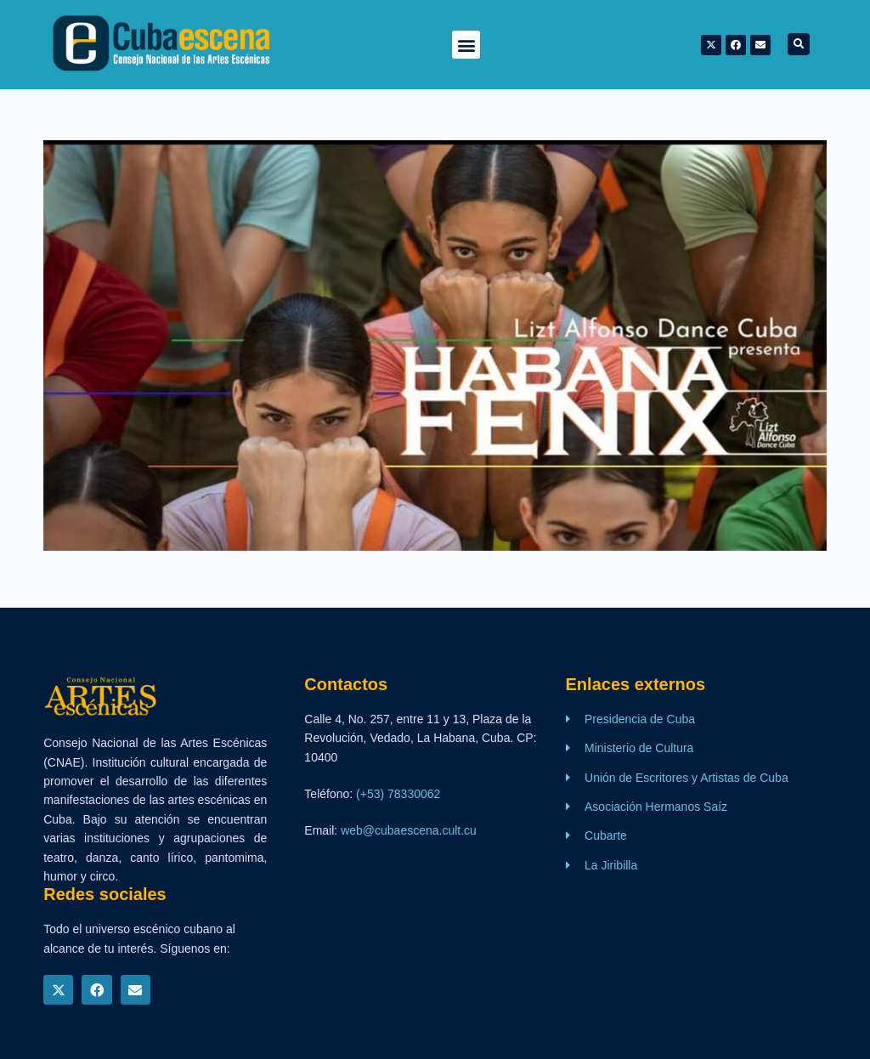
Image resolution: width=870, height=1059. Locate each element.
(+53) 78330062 (398, 794)
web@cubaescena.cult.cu (409, 830)
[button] (466, 45)
